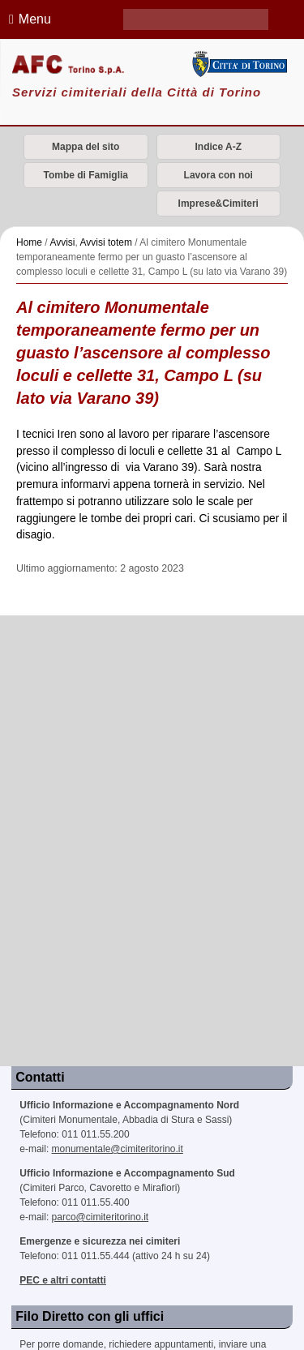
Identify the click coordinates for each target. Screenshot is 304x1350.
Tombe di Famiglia (86, 175)
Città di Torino (239, 64)
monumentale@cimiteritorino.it (117, 1149)
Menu (27, 19)
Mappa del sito (85, 146)
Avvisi (62, 242)
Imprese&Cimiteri (218, 203)
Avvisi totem (106, 242)
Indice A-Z (218, 146)
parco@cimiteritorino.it (100, 1217)
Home (29, 242)
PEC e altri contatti (62, 1280)
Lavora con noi (218, 175)
